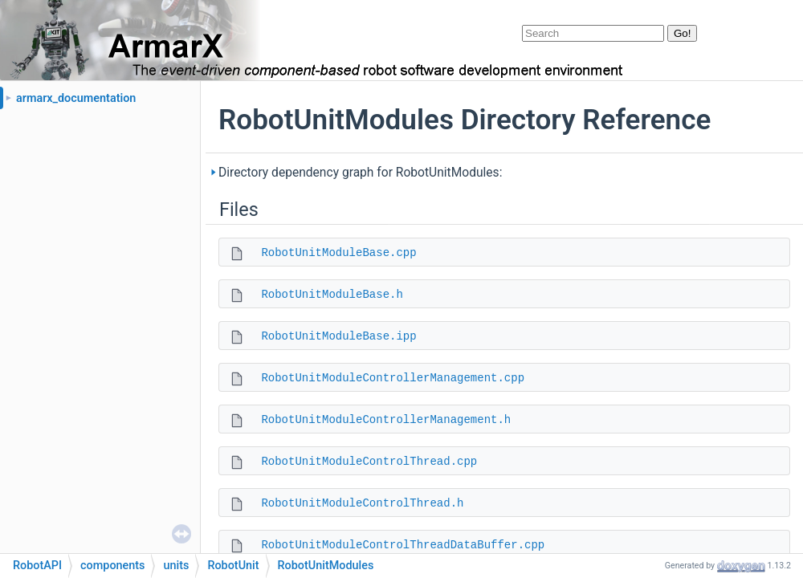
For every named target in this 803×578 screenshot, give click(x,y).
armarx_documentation (76, 98)
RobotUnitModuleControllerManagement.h (386, 419)
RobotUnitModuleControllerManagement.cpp (392, 378)
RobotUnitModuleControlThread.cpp (369, 461)
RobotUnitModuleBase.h (331, 294)
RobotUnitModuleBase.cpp (338, 252)
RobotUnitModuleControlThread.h (362, 503)
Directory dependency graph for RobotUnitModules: (360, 172)
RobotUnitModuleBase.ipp (338, 336)
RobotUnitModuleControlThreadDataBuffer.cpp (402, 545)
